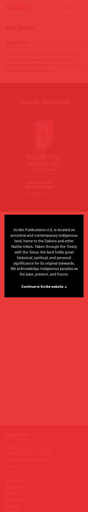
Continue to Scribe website (44, 286)
